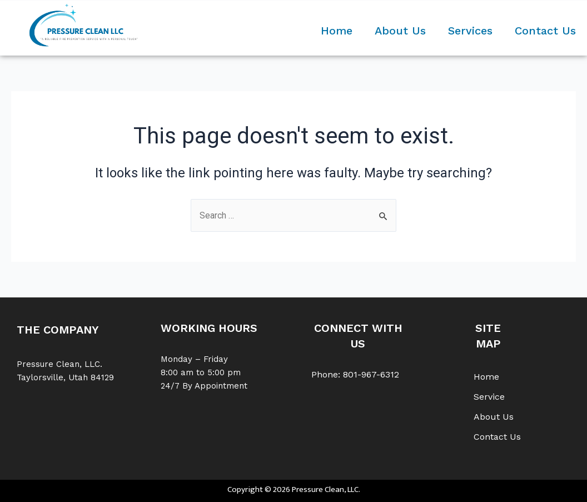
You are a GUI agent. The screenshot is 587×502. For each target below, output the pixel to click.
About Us (400, 30)
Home (336, 30)
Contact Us (545, 30)
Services (470, 30)
